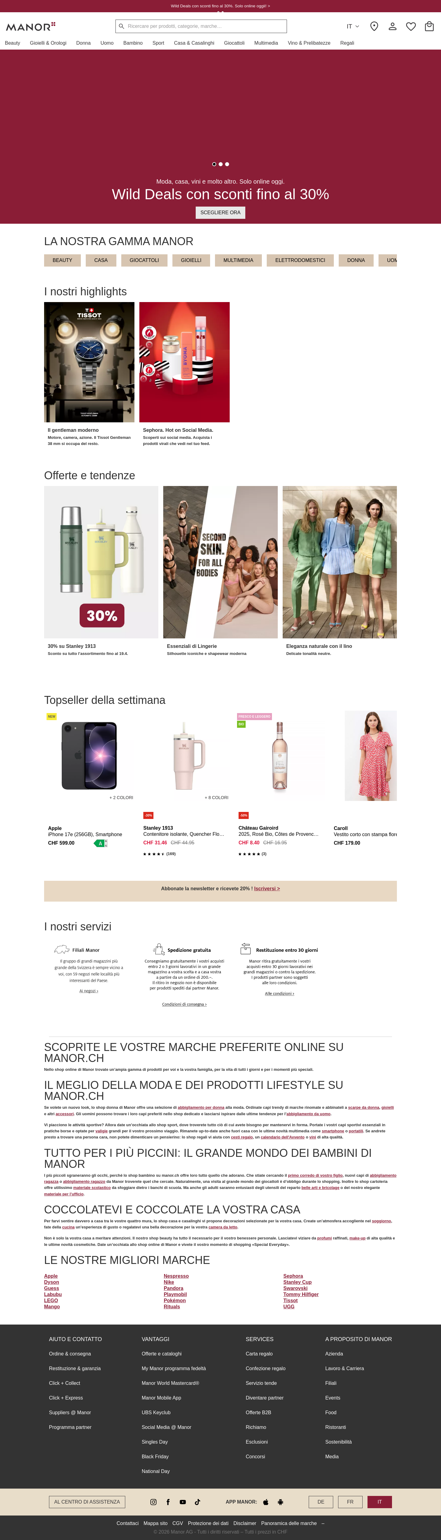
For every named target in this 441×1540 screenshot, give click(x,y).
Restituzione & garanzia (75, 1368)
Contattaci (128, 1523)
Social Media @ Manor (166, 1427)
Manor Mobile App (161, 1397)
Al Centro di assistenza (87, 1501)
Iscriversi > (267, 888)
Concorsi (255, 1456)
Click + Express (66, 1397)
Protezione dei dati (208, 1523)
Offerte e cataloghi (162, 1353)
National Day (156, 1471)
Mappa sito (156, 1523)
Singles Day (155, 1442)
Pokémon (175, 1300)
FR (350, 1501)
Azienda (334, 1353)
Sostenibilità (338, 1442)
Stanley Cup (297, 1282)
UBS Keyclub (156, 1412)
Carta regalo (259, 1353)
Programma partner (70, 1427)
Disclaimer (244, 1523)
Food (330, 1412)
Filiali (330, 1383)
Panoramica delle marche (289, 1523)
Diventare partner (265, 1397)
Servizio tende (261, 1383)
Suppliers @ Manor (70, 1412)
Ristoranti (335, 1427)
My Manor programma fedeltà (174, 1368)
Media (332, 1456)
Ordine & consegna (70, 1353)
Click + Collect (64, 1383)
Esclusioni (257, 1442)
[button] (15, 43)
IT (354, 26)
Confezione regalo (265, 1368)
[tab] (214, 164)
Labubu (53, 1294)
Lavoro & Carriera (344, 1368)
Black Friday (155, 1456)
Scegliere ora (221, 212)
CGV (177, 1523)
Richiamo (256, 1427)
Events (332, 1397)
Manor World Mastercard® (170, 1383)
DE (321, 1501)
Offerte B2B (258, 1412)
